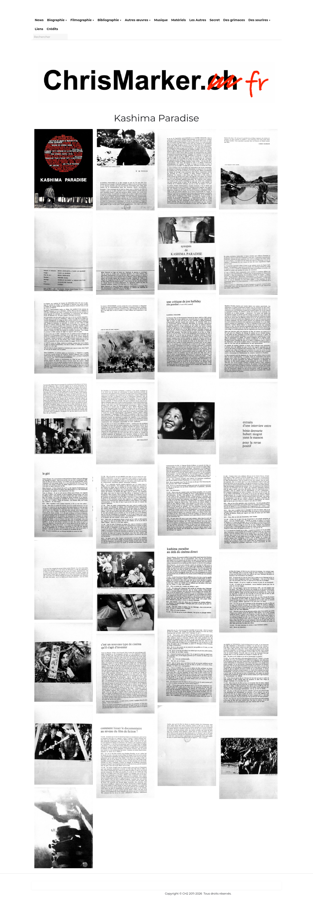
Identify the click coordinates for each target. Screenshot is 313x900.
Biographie (57, 20)
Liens (39, 29)
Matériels (178, 20)
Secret (215, 20)
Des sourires (259, 20)
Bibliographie (110, 20)
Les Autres (197, 20)
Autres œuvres (138, 20)
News (39, 20)
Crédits (52, 29)
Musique (161, 20)
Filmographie (82, 20)
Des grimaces (234, 20)
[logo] (38, 9)
